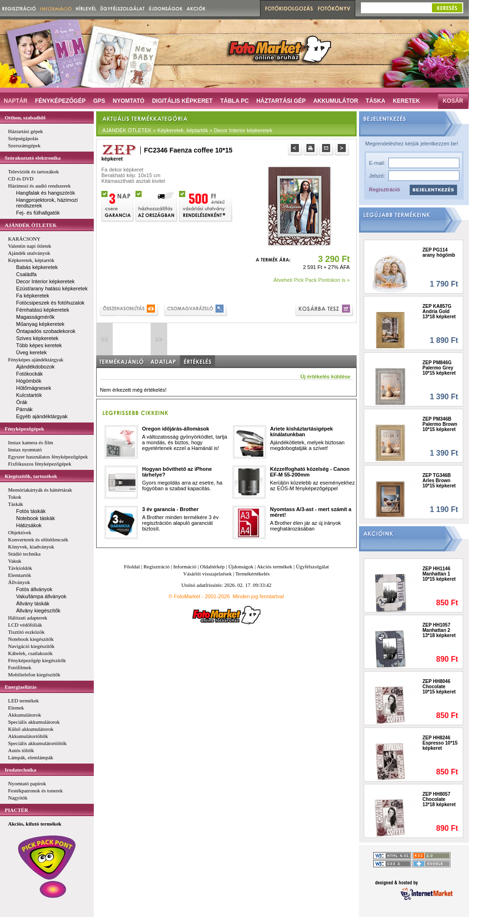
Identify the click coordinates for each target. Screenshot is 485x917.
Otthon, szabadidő (25, 117)
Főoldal (132, 566)
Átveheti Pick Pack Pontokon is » (312, 280)
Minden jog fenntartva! (258, 596)
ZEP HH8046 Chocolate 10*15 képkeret (439, 686)
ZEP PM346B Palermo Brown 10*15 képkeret (439, 424)
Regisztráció (384, 189)
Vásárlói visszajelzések (207, 573)
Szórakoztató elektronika (33, 158)
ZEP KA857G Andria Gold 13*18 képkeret (439, 311)
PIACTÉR (16, 810)
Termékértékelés (252, 573)
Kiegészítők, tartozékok (31, 476)
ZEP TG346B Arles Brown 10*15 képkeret (439, 480)
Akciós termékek (274, 566)
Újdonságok (240, 566)
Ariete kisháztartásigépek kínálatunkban (301, 431)
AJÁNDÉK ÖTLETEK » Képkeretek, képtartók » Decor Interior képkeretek (187, 130)
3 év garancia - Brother (170, 509)
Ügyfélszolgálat (312, 566)
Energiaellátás (20, 687)
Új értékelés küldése (325, 376)
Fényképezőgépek (24, 429)
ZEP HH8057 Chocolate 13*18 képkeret (439, 799)
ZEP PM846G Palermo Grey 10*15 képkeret (439, 368)
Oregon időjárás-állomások (175, 429)
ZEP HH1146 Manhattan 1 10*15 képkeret (439, 574)
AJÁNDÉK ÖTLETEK (31, 225)
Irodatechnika (20, 770)
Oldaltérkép (212, 566)
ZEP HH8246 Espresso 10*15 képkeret (440, 743)
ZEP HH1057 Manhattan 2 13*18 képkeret (439, 630)
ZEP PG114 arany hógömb (438, 252)
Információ (185, 566)
